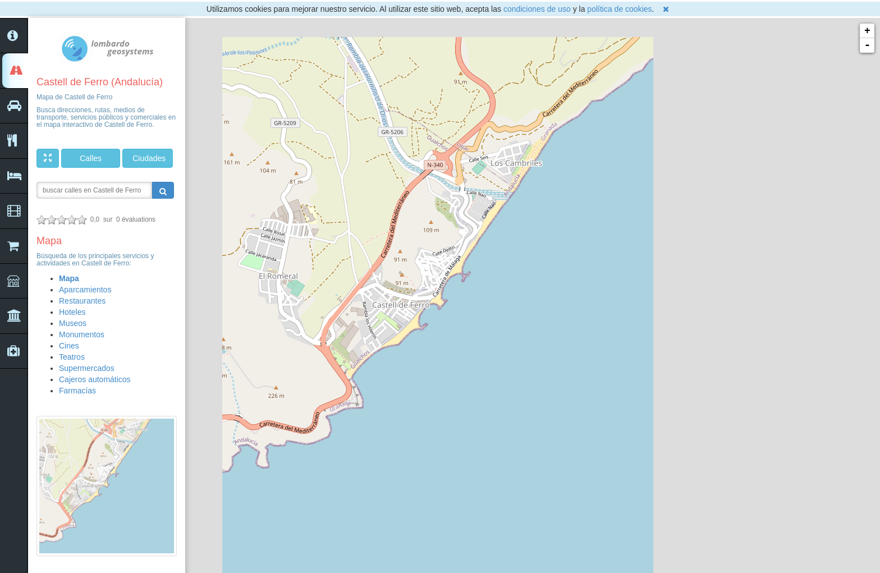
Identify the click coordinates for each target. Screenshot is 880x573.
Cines (69, 345)
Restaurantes (82, 300)
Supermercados (86, 368)
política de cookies (619, 8)
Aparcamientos (85, 289)
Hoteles (72, 312)
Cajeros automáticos (95, 379)
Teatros (72, 356)
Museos (72, 323)
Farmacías (77, 390)
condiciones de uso (537, 8)
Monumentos (81, 334)
